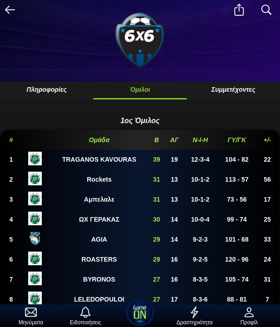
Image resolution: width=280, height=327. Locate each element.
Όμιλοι (140, 89)
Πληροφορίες (46, 89)
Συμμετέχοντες (233, 89)
